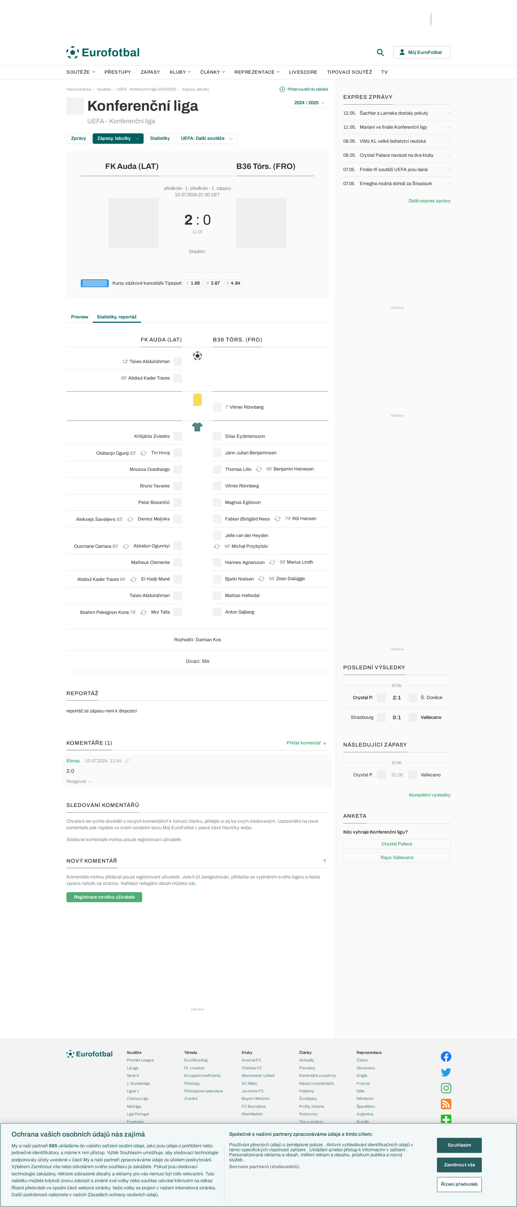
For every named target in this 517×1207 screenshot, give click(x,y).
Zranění (190, 1097)
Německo (365, 1097)
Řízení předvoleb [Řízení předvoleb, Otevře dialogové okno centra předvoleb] (459, 1184)
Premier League (140, 1059)
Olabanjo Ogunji (112, 453)
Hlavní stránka (78, 89)
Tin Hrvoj (160, 452)
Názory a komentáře (316, 1082)
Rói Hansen (304, 518)
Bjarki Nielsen (239, 579)
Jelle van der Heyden (246, 535)
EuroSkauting (196, 1059)
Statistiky (160, 138)
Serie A (133, 1074)
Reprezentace (257, 72)
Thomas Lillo (238, 469)
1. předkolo (196, 188)
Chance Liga (137, 1097)
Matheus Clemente (150, 562)
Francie (363, 1082)
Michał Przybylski (250, 546)
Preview (79, 317)
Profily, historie (311, 1105)
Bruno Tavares (155, 485)
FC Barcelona (254, 1105)
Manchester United (258, 1074)
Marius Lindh (300, 562)
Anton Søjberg (239, 612)
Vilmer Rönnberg (247, 407)
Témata (190, 1051)
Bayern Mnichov (256, 1097)
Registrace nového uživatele (104, 896)
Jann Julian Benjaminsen (250, 452)
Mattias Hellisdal (242, 595)
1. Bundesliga (138, 1082)
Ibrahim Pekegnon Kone (104, 612)
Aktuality (306, 1059)
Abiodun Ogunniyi (152, 546)
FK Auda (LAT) (132, 166)
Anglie (362, 1074)
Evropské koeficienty (202, 1074)
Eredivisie (135, 1121)
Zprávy (78, 138)
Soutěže (80, 72)
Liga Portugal (138, 1113)
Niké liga (134, 1105)
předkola (173, 188)
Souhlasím (459, 1145)
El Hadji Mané (155, 579)
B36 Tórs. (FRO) (265, 166)
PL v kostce (194, 1067)
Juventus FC (253, 1090)
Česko (362, 1059)
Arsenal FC (251, 1059)
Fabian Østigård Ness (247, 519)
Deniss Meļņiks (154, 519)
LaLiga (132, 1067)
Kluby (180, 72)
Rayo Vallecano (397, 857)
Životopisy (308, 1097)
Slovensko (366, 1067)
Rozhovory (308, 1113)
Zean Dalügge (290, 578)
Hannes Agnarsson (245, 562)
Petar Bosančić (154, 502)
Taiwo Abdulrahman (150, 361)
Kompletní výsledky (430, 795)
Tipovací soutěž (349, 72)
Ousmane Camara (92, 546)
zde (191, 882)
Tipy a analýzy (311, 1121)
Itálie (360, 1090)
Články (305, 1051)
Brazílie (363, 1121)
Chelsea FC (252, 1067)
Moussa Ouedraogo (150, 469)
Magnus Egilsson (243, 502)
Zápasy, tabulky (195, 89)
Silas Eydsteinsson (245, 436)
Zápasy (150, 72)
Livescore (303, 72)
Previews (307, 1067)
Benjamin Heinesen (294, 469)
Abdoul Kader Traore (149, 378)
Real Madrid (252, 1113)
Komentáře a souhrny (317, 1074)
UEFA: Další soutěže (207, 138)
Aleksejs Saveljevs (96, 519)
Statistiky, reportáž (117, 317)
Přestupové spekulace (203, 1090)
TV (384, 72)
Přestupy (117, 72)
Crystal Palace (397, 843)
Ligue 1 (133, 1090)
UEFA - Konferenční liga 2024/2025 (146, 89)
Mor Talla (160, 612)
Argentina (365, 1113)
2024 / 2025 (309, 102)
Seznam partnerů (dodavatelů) (264, 1166)
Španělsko (366, 1105)
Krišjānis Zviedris (152, 436)
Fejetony (306, 1090)
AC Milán (249, 1082)
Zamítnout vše (459, 1164)
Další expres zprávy (430, 200)
